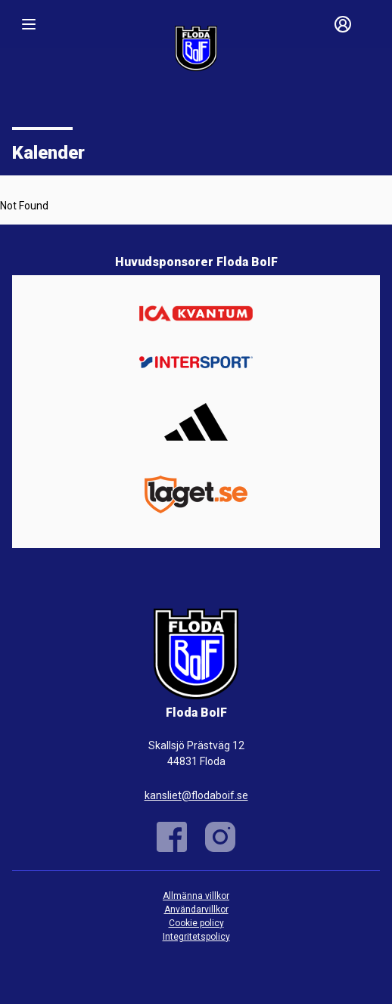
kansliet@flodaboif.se (196, 795)
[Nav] (28, 24)
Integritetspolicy (196, 936)
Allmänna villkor (196, 896)
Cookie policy (196, 923)
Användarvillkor (196, 909)
